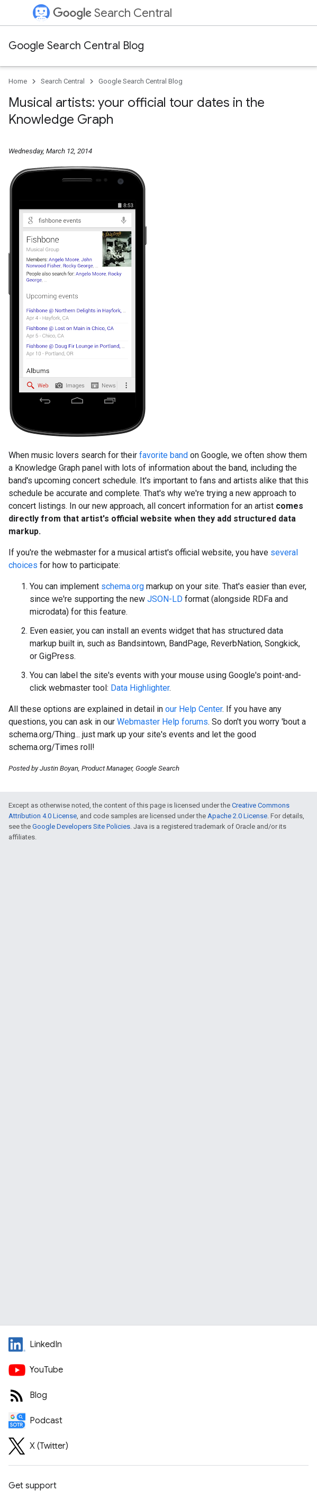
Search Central (112, 13)
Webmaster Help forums (162, 722)
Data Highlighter (140, 688)
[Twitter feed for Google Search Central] (158, 1446)
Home (17, 81)
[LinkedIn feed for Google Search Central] (158, 1344)
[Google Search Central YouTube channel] (158, 1369)
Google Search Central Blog (76, 45)
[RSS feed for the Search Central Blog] (158, 1395)
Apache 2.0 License (237, 816)
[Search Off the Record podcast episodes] (158, 1420)
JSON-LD (165, 599)
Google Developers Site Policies (81, 826)
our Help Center (193, 709)
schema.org (122, 586)
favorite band (163, 455)
